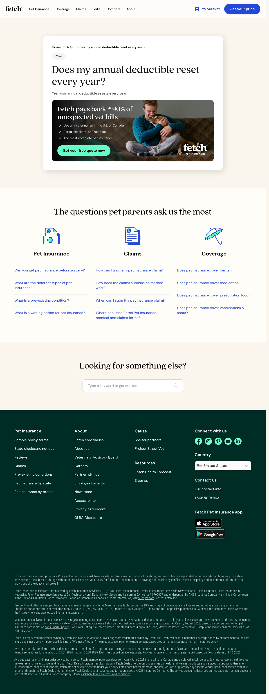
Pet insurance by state (32, 483)
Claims (20, 465)
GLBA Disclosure (88, 517)
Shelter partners (148, 440)
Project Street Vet (149, 448)
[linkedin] (238, 441)
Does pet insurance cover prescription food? (213, 295)
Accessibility (85, 500)
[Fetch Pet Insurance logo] (13, 8)
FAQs (69, 47)
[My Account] (207, 9)
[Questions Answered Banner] (133, 130)
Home (56, 47)
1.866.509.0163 (207, 497)
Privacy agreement (89, 509)
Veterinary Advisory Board (96, 457)
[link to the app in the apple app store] (208, 523)
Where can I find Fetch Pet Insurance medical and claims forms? (126, 315)
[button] (39, 9)
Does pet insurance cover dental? (204, 270)
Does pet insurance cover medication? (208, 282)
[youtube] (228, 441)
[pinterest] (218, 441)
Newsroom (83, 491)
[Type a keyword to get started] (133, 386)
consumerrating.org (57, 627)
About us (81, 448)
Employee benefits (89, 483)
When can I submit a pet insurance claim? (130, 300)
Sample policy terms (31, 440)
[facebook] (198, 441)
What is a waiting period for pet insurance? (49, 312)
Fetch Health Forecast (153, 472)
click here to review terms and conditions (105, 674)
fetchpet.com (146, 598)
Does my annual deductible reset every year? (111, 47)
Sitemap (141, 480)
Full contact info (208, 489)
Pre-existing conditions (33, 474)
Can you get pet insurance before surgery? (49, 270)
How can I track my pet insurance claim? (129, 270)
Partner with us (86, 474)
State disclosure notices (34, 448)
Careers (81, 465)
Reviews (21, 457)
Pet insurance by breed (33, 491)
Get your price (242, 9)
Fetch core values (89, 440)
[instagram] (208, 441)
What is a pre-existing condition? (41, 300)
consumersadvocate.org (57, 623)
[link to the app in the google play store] (210, 533)
